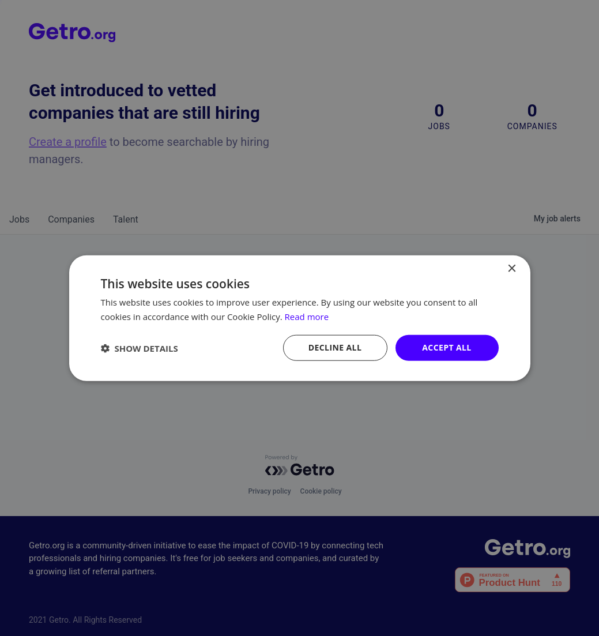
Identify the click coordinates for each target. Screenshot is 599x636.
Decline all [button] (334, 347)
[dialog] (299, 318)
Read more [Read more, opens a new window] (307, 316)
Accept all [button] (446, 347)
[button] (139, 348)
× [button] (511, 268)
